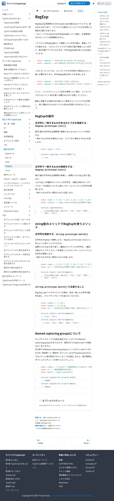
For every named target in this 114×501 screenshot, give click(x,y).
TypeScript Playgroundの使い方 (16, 284)
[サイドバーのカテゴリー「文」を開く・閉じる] (29, 128)
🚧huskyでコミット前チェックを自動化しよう (17, 113)
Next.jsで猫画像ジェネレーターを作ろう (16, 79)
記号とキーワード (39, 459)
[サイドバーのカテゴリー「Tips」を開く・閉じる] (29, 215)
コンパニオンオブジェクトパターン (17, 244)
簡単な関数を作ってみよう (15, 69)
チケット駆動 (64, 471)
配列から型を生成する (13, 267)
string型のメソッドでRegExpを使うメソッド (104, 51)
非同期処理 (8, 136)
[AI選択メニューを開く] (88, 3)
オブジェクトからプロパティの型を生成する (17, 262)
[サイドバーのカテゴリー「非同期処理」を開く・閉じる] (29, 136)
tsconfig (7, 198)
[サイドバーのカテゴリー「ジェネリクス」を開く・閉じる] (29, 194)
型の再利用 (8, 189)
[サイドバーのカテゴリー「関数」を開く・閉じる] (29, 132)
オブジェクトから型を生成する (17, 250)
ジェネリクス (9, 194)
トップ (5, 10)
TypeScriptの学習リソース (13, 280)
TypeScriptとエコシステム (15, 35)
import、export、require (15, 178)
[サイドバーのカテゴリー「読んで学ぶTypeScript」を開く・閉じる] (29, 119)
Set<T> (8, 157)
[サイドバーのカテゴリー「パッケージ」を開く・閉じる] (29, 207)
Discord (90, 467)
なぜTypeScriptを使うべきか (16, 39)
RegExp (8, 166)
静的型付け (8, 44)
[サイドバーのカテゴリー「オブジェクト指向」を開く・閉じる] (29, 141)
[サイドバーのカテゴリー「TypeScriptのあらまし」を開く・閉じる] (29, 18)
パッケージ (8, 206)
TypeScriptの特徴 (11, 22)
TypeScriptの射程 (11, 52)
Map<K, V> (10, 153)
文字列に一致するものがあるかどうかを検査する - (105, 23)
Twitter (90, 471)
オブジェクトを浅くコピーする (17, 219)
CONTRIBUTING (66, 463)
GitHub (61, 3)
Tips (4, 215)
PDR (61, 486)
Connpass (91, 463)
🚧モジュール (9, 174)
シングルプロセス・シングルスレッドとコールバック (17, 184)
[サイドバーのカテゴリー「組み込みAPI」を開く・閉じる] (29, 149)
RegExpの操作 (103, 12)
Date (7, 161)
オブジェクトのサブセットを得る (17, 231)
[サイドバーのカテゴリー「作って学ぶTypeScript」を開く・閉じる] (29, 61)
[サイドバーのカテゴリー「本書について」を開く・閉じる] (29, 14)
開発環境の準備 (10, 65)
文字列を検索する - (105, 61)
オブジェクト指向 (11, 140)
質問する (38, 417)
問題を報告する (40, 425)
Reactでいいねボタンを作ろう (17, 73)
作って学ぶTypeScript (11, 61)
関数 (6, 132)
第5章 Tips (10, 486)
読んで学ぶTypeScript (11, 119)
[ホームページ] (37, 11)
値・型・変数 (9, 123)
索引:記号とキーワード (12, 276)
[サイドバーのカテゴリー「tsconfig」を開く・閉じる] (29, 198)
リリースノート (12, 490)
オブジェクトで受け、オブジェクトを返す (17, 238)
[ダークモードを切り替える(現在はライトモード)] (93, 3)
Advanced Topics (11, 211)
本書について (8, 14)
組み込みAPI (9, 149)
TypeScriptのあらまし (11, 18)
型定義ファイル (10, 202)
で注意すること (105, 74)
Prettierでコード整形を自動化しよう (17, 100)
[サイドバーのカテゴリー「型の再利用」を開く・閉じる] (29, 190)
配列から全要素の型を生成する (17, 271)
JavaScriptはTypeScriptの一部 (17, 27)
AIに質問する (77, 3)
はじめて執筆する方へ (68, 467)
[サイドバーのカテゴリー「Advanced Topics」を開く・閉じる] (29, 211)
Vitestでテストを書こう (14, 88)
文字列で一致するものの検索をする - (105, 39)
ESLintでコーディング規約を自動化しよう (17, 107)
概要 (61, 459)
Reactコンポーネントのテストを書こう (17, 94)
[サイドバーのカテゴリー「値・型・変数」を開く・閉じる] (29, 124)
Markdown (63, 482)
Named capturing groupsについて (104, 83)
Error (7, 170)
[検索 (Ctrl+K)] (104, 4)
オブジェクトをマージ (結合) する (17, 224)
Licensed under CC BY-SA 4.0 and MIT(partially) (71, 495)
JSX (5, 144)
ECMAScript (9, 48)
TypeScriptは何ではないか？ (16, 56)
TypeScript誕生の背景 (13, 31)
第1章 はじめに (12, 459)
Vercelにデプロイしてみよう (16, 84)
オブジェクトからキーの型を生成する (17, 255)
